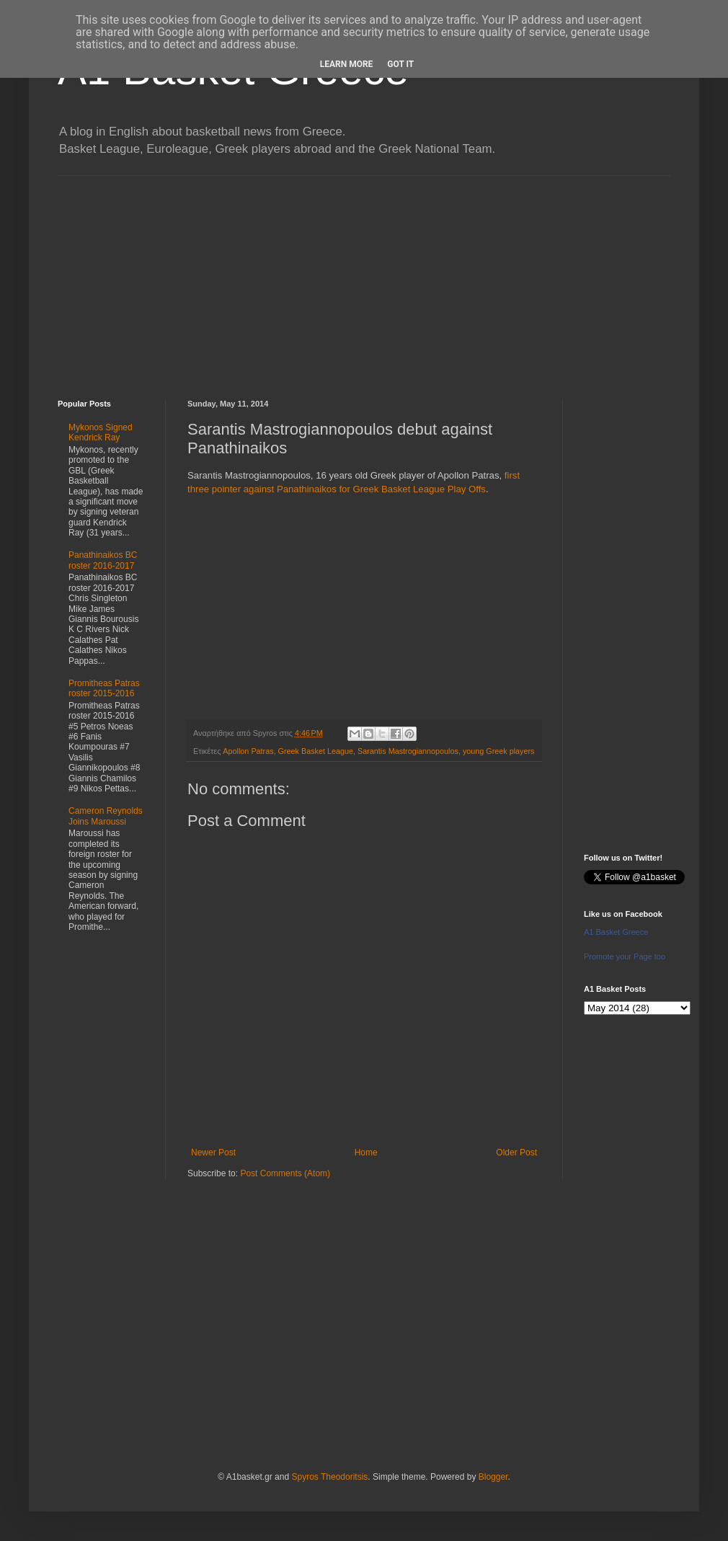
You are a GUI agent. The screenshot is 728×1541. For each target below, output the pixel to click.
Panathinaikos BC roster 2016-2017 (102, 560)
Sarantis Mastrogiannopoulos (408, 751)
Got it (400, 64)
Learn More (346, 64)
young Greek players (499, 751)
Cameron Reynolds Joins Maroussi (105, 816)
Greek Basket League (315, 751)
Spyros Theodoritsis (329, 1477)
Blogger (493, 1477)
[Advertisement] (364, 277)
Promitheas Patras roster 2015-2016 (104, 688)
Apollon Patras (248, 751)
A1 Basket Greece (616, 932)
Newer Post (213, 1152)
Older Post (516, 1152)
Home (366, 1152)
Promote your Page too (624, 956)
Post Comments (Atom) (285, 1173)
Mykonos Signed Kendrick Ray (100, 432)
